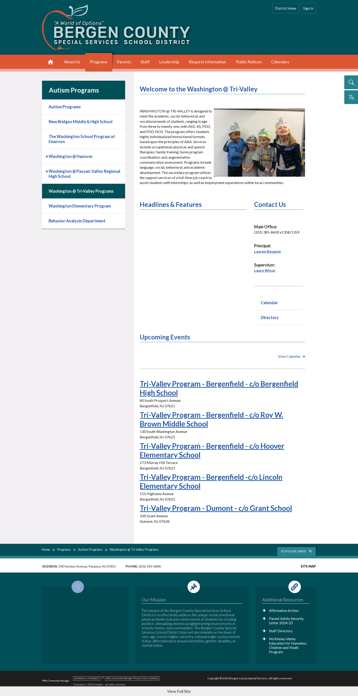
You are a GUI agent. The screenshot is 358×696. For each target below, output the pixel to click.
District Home (285, 8)
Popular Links (297, 551)
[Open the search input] (351, 82)
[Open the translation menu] (351, 97)
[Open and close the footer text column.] (191, 587)
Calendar (269, 302)
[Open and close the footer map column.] (84, 587)
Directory (270, 317)
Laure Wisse (264, 270)
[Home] (50, 62)
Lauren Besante (267, 251)
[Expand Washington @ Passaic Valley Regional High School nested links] (47, 170)
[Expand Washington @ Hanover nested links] (47, 156)
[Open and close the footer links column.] (285, 587)
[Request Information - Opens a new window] (207, 62)
